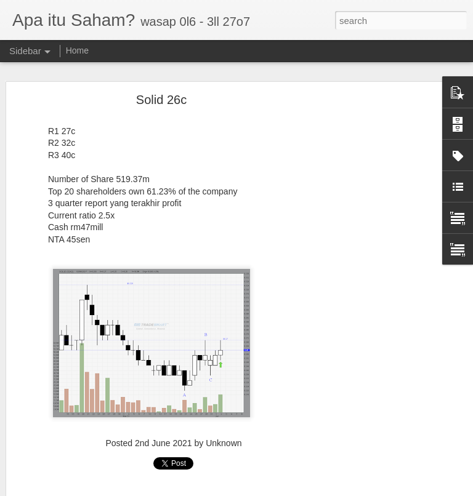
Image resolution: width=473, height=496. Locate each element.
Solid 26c (161, 87)
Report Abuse (320, 489)
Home (77, 50)
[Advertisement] (367, 280)
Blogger (284, 489)
